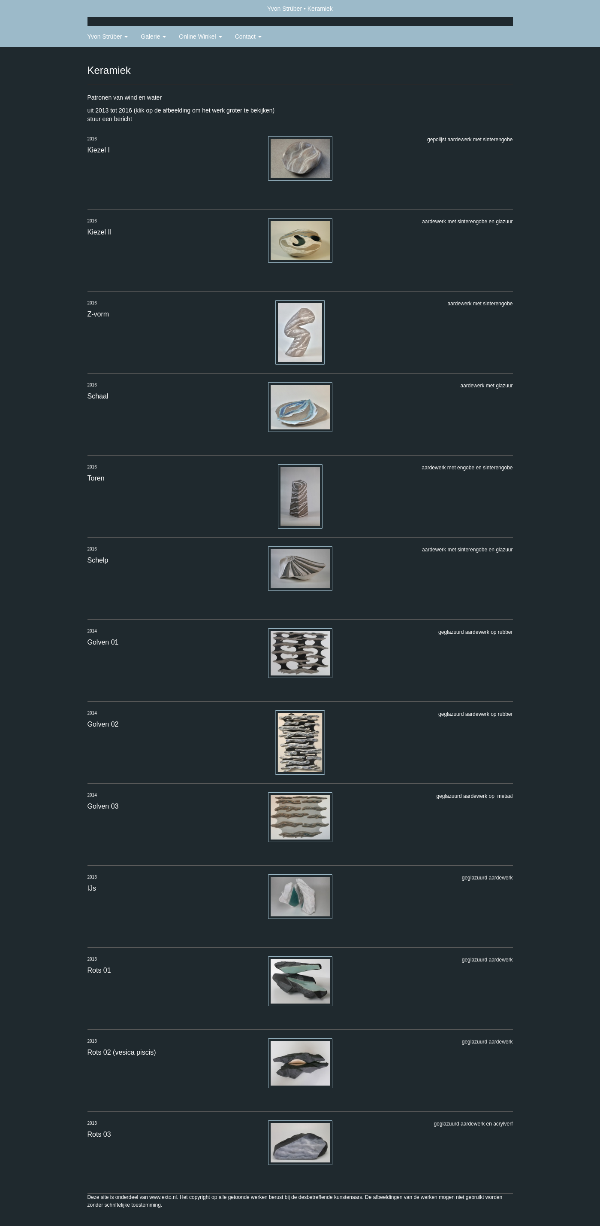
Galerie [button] (153, 36)
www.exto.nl (163, 1197)
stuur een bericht (109, 119)
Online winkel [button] (200, 36)
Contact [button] (248, 36)
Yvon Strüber (284, 8)
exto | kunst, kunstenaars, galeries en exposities (111, 8)
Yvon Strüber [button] (107, 36)
